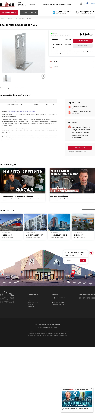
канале (71, 389)
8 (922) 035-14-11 (64, 11)
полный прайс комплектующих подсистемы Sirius (21, 111)
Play (22, 180)
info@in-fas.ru (89, 3)
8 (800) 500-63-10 (87, 11)
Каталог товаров (32, 298)
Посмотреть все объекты (88, 208)
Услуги (29, 300)
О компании (31, 306)
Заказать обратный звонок (86, 13)
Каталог (10, 18)
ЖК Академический (58, 235)
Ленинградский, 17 (34, 235)
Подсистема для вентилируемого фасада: (22, 197)
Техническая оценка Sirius (79, 106)
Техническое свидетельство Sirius (81, 111)
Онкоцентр (78, 235)
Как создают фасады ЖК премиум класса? (77, 409)
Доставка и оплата (33, 302)
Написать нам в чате (61, 13)
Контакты (30, 304)
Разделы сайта (33, 294)
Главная (2, 18)
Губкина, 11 (7, 235)
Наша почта (87, 5)
